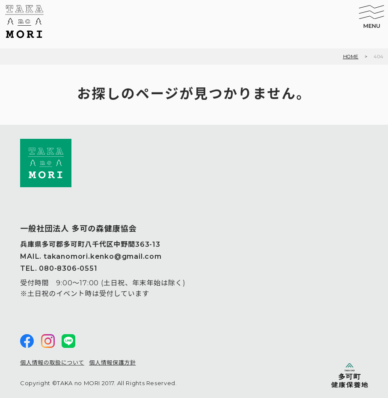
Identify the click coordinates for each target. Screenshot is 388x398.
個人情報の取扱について (52, 362)
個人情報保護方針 (112, 362)
